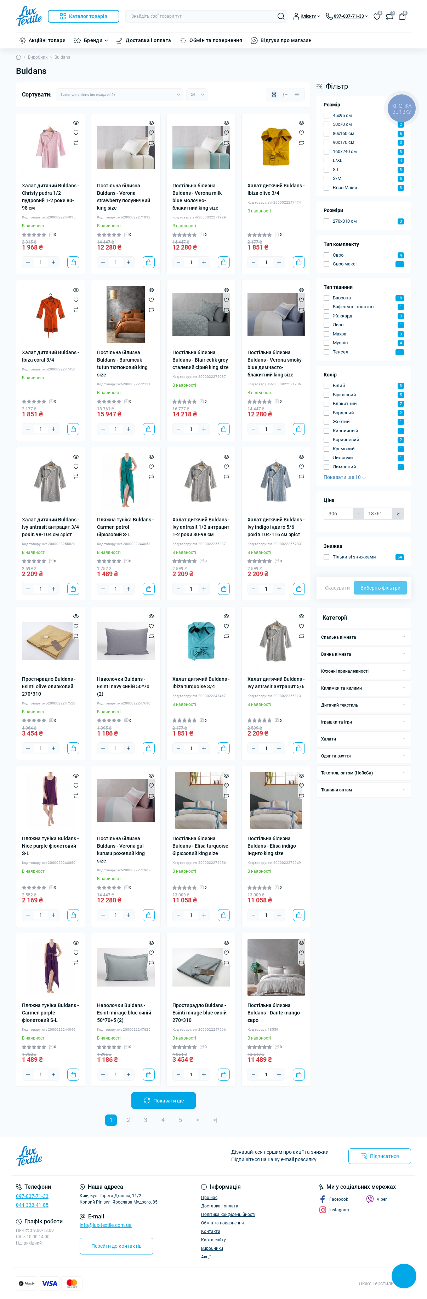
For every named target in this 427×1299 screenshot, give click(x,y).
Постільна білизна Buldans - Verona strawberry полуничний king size (123, 197)
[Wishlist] (76, 132)
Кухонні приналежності (345, 671)
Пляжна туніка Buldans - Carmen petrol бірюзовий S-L (125, 527)
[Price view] (296, 94)
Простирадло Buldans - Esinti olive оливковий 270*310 (49, 686)
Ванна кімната (336, 654)
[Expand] (403, 637)
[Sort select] (119, 94)
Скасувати (337, 588)
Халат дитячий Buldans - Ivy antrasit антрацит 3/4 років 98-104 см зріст (50, 527)
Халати (328, 739)
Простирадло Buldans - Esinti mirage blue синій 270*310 (199, 1012)
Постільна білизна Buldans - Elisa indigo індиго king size (271, 846)
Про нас (209, 1197)
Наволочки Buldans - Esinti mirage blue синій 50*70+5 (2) (124, 1012)
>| (215, 1120)
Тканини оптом (336, 790)
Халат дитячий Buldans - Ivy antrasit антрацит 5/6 (276, 682)
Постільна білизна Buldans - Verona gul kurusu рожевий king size (121, 850)
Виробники (212, 1248)
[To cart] (73, 262)
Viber (376, 1199)
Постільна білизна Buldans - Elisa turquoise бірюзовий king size (200, 846)
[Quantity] (41, 262)
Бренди (93, 40)
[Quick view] (76, 122)
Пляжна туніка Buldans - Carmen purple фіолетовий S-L (50, 1012)
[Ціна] (338, 514)
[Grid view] (274, 94)
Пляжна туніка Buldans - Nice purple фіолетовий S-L (50, 846)
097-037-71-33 (32, 1196)
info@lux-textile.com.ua (106, 1225)
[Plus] (53, 262)
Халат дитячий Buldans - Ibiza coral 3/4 (50, 356)
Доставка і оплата (148, 40)
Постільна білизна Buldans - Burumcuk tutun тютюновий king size (122, 364)
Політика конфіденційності (228, 1214)
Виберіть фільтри (380, 588)
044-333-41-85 (32, 1205)
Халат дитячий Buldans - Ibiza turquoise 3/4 (201, 682)
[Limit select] (196, 94)
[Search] (281, 16)
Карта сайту (213, 1239)
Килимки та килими (341, 688)
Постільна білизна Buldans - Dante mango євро (273, 1012)
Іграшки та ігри (336, 722)
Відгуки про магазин (286, 40)
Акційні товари (47, 40)
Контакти (210, 1231)
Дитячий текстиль (339, 705)
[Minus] (28, 262)
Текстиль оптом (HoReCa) (347, 773)
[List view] (285, 94)
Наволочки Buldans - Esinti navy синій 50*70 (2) (123, 686)
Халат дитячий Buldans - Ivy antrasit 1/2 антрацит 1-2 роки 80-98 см (201, 527)
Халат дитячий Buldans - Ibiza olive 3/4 (276, 189)
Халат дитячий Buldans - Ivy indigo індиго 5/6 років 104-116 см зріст (276, 527)
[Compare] (76, 142)
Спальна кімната (338, 637)
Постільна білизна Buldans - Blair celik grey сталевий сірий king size (200, 360)
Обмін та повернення (215, 40)
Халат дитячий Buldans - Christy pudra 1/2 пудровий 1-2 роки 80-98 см (50, 197)
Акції (206, 1256)
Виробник (37, 57)
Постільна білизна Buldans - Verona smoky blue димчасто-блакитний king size (274, 364)
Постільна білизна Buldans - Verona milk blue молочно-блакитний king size (197, 197)
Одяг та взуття (336, 756)
